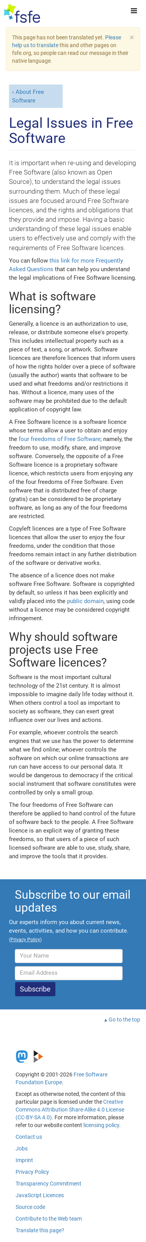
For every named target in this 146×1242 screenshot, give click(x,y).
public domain (85, 601)
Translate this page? (40, 1230)
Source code (30, 1207)
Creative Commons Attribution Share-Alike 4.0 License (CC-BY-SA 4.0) (70, 1109)
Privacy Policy (32, 1172)
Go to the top (124, 1019)
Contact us (29, 1137)
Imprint (24, 1160)
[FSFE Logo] (22, 13)
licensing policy (101, 1125)
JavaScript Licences (40, 1195)
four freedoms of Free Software (59, 439)
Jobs (22, 1148)
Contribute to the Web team (49, 1219)
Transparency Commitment (48, 1183)
